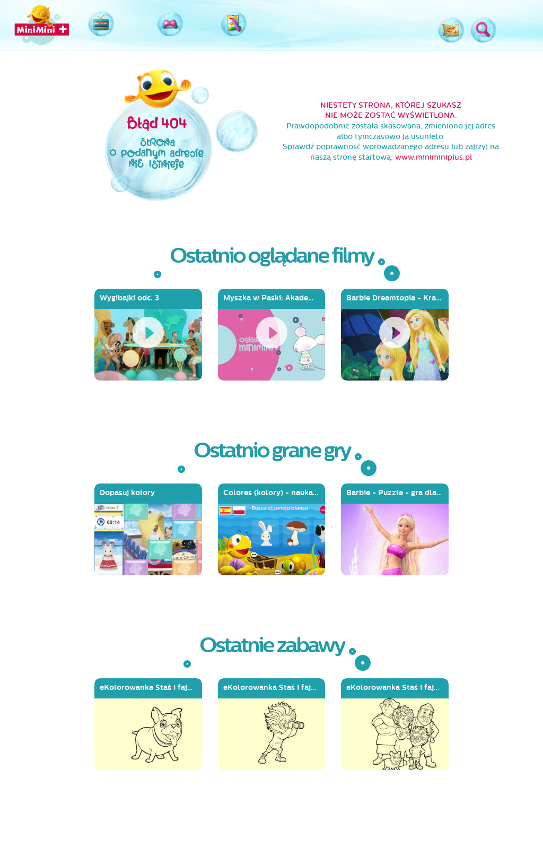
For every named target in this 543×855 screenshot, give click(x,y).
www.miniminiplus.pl (433, 157)
